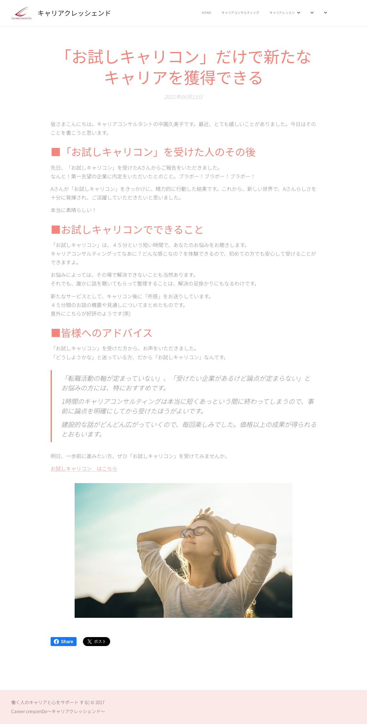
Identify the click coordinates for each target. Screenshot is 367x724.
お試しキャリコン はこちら (84, 468)
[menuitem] (276, 13)
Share (63, 641)
